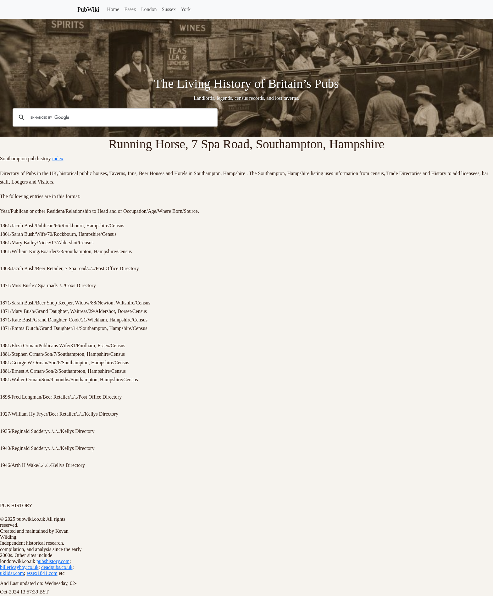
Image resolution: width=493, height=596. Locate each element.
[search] (114, 118)
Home (113, 9)
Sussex (169, 9)
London (149, 9)
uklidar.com (12, 573)
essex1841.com (41, 573)
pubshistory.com (52, 561)
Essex (130, 9)
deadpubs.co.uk (57, 567)
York (186, 9)
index (58, 158)
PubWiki (88, 9)
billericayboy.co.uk (19, 567)
